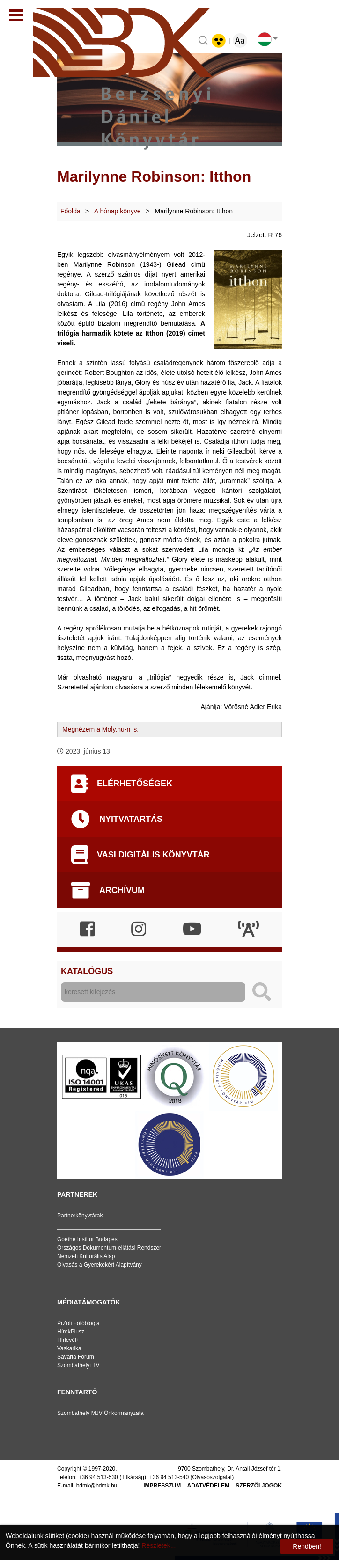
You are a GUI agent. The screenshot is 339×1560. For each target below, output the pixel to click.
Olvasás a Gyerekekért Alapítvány (99, 1264)
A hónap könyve (118, 211)
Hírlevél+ (68, 1340)
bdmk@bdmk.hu (97, 1485)
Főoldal (71, 211)
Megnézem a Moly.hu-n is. (100, 729)
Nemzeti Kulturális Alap (86, 1256)
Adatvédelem (208, 1485)
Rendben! (307, 1546)
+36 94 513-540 (169, 1477)
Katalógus (87, 971)
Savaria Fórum (75, 1357)
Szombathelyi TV (78, 1365)
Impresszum (162, 1485)
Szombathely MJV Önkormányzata (100, 1413)
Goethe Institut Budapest (88, 1239)
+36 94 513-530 (98, 1477)
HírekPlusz (70, 1331)
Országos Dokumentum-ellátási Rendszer (109, 1248)
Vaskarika (69, 1348)
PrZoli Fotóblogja (78, 1323)
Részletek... (158, 1545)
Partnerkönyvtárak (80, 1215)
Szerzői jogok (259, 1485)
